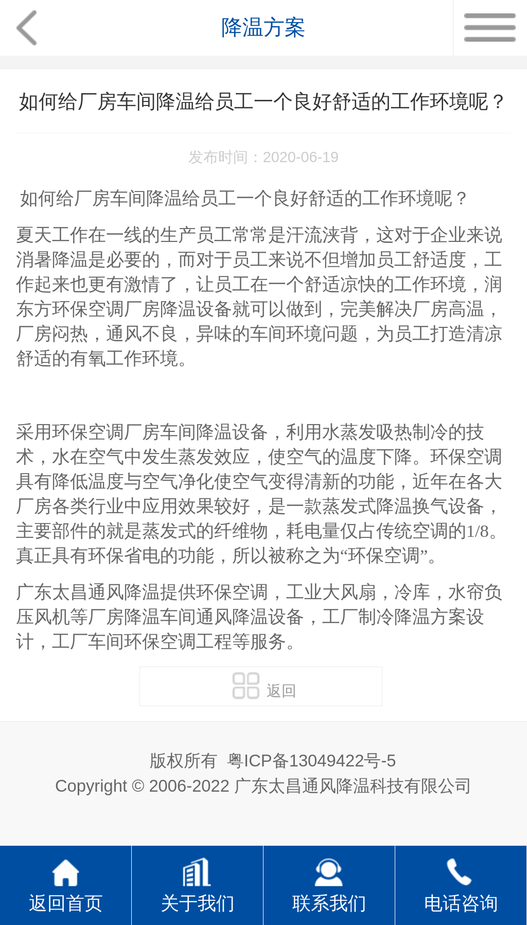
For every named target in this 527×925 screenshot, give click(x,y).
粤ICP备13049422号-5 (311, 760)
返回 (264, 685)
